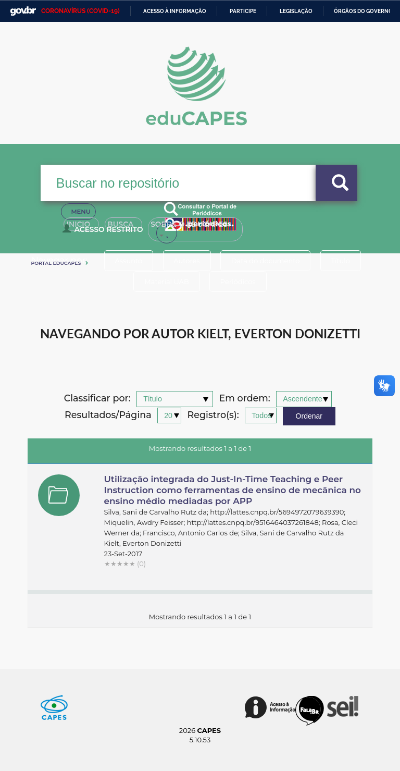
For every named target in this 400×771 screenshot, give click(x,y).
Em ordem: (244, 398)
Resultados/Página (108, 415)
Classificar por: (97, 398)
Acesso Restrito (104, 232)
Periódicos (238, 281)
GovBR (23, 11)
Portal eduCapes (56, 263)
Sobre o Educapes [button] (210, 228)
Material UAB (166, 281)
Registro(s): (213, 415)
